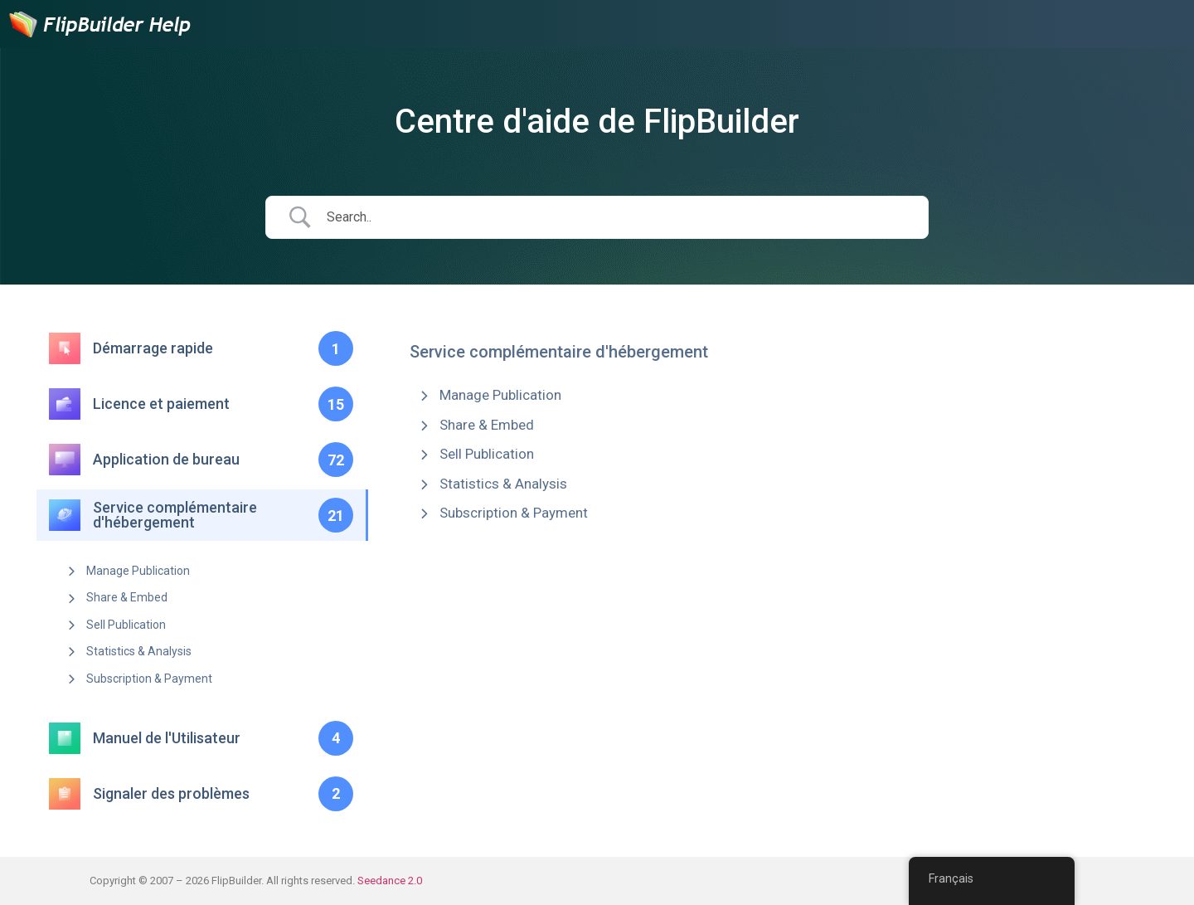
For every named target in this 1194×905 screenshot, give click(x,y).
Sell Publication (126, 624)
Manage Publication (138, 570)
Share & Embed (126, 597)
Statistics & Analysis (139, 651)
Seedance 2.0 (389, 880)
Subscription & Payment (149, 678)
